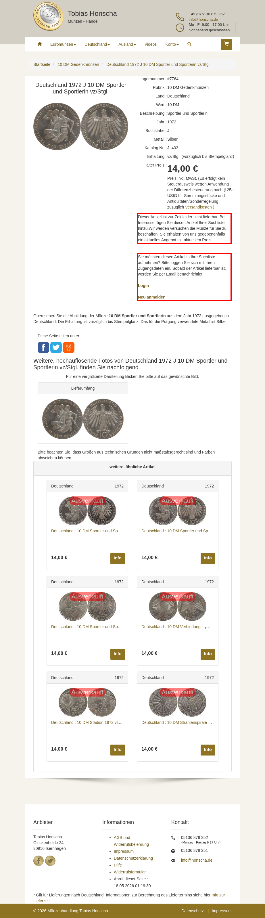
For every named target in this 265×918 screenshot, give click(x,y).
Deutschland (97, 44)
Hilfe (118, 865)
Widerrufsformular (130, 872)
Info (118, 557)
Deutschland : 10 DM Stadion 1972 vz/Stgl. (89, 722)
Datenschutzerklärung (133, 858)
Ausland (127, 44)
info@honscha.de (203, 19)
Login (143, 285)
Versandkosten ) (199, 207)
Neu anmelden (152, 297)
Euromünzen (63, 44)
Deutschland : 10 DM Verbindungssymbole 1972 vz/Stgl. (191, 626)
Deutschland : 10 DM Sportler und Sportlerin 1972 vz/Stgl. (103, 531)
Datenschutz (192, 911)
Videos (151, 44)
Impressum (124, 851)
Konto (172, 44)
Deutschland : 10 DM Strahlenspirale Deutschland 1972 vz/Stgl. (198, 722)
